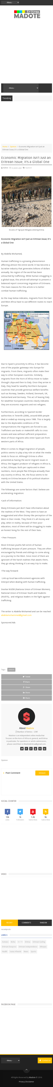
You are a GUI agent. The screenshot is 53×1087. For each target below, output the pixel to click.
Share (26, 682)
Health (4, 951)
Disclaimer (30, 1082)
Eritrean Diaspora (9, 947)
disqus (42, 773)
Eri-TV (20, 942)
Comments (26, 923)
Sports (33, 951)
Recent (10, 923)
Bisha (13, 942)
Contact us (45, 1060)
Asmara (5, 942)
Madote (32, 1077)
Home (5, 147)
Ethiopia (43, 947)
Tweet (26, 677)
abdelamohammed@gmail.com (16, 615)
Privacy (22, 1082)
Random (43, 923)
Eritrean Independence (28, 947)
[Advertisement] (26, 52)
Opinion (13, 147)
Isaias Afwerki (15, 951)
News (26, 951)
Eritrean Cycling (39, 942)
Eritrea (27, 942)
